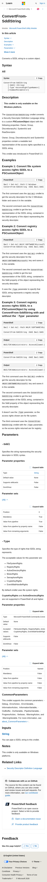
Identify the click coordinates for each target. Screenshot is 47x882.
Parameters (9, 48)
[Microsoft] (23, 3)
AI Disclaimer (7, 868)
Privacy (16, 871)
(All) (5, 500)
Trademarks (6, 878)
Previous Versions (22, 868)
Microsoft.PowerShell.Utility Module (23, 28)
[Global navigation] (2, 3)
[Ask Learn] (38, 9)
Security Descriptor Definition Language (24, 768)
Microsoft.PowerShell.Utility (19, 9)
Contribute (6, 871)
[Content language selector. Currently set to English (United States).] (14, 856)
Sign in (42, 3)
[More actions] (43, 9)
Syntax (8, 38)
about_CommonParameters (14, 721)
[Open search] (36, 3)
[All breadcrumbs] (4, 9)
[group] (23, 246)
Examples (9, 45)
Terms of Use (32, 875)
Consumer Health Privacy (12, 875)
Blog (34, 868)
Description (8, 41)
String (36, 473)
